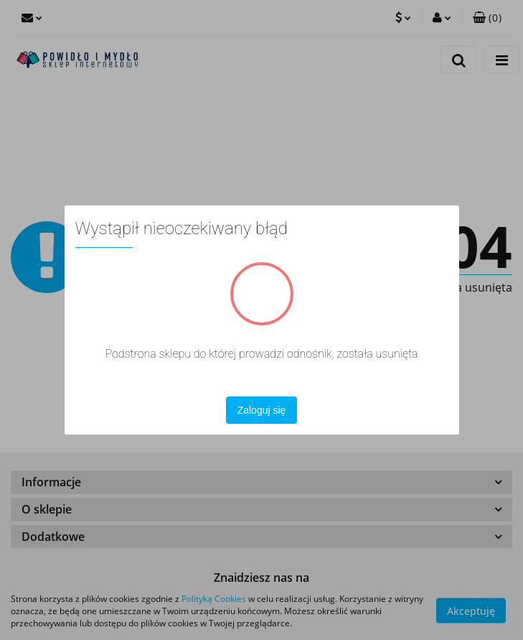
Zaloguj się (261, 410)
